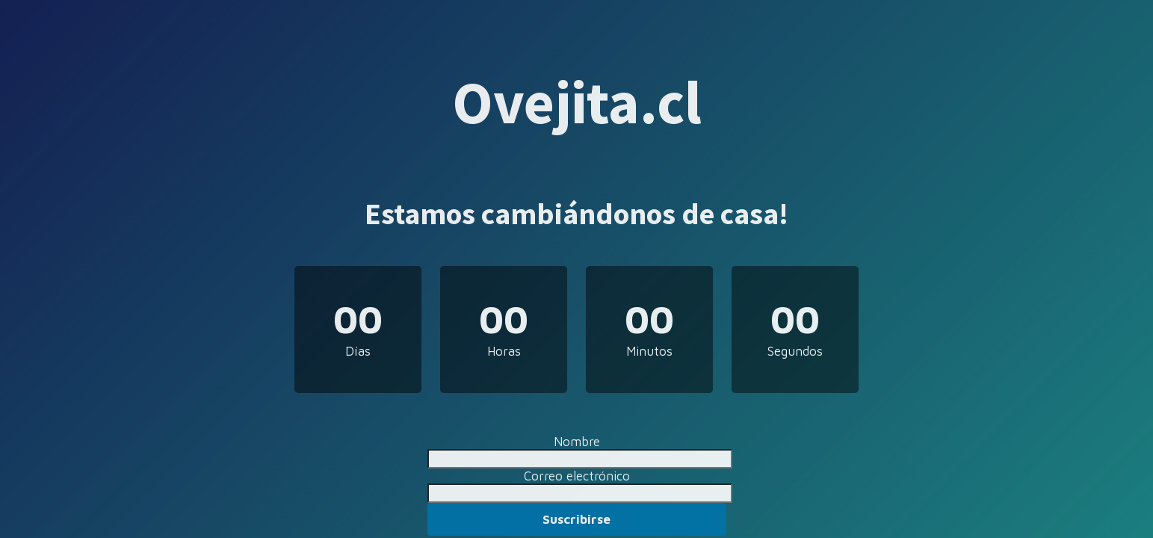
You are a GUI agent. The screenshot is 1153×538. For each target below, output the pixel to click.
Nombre (577, 441)
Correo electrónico (577, 476)
